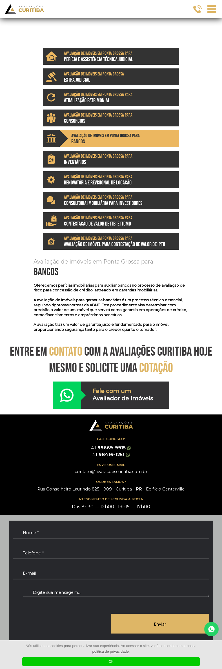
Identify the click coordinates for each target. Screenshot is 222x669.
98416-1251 (111, 454)
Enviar (160, 623)
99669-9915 (111, 448)
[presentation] (56, 624)
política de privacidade (110, 651)
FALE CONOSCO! (111, 439)
